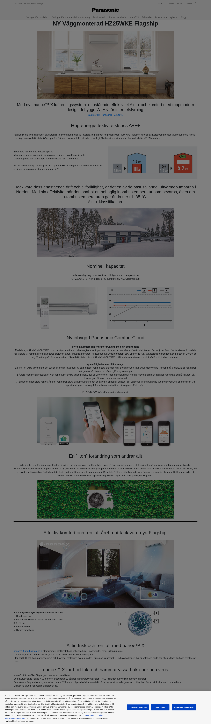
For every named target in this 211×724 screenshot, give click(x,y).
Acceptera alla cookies (184, 707)
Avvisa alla (160, 707)
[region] (105, 707)
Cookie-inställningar (138, 707)
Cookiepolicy (88, 715)
